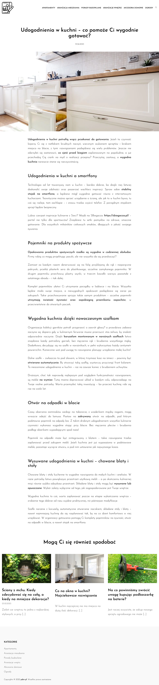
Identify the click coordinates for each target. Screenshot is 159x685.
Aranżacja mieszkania (68, 8)
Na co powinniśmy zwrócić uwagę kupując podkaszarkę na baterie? (131, 595)
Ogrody (149, 8)
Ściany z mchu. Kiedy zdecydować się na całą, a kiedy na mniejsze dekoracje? (25, 595)
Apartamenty (48, 8)
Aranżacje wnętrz (112, 8)
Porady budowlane (91, 8)
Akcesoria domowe (133, 8)
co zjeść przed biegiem (72, 152)
